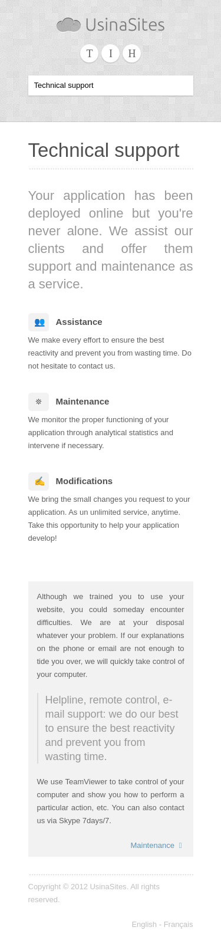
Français (178, 924)
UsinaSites (108, 886)
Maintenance (157, 845)
